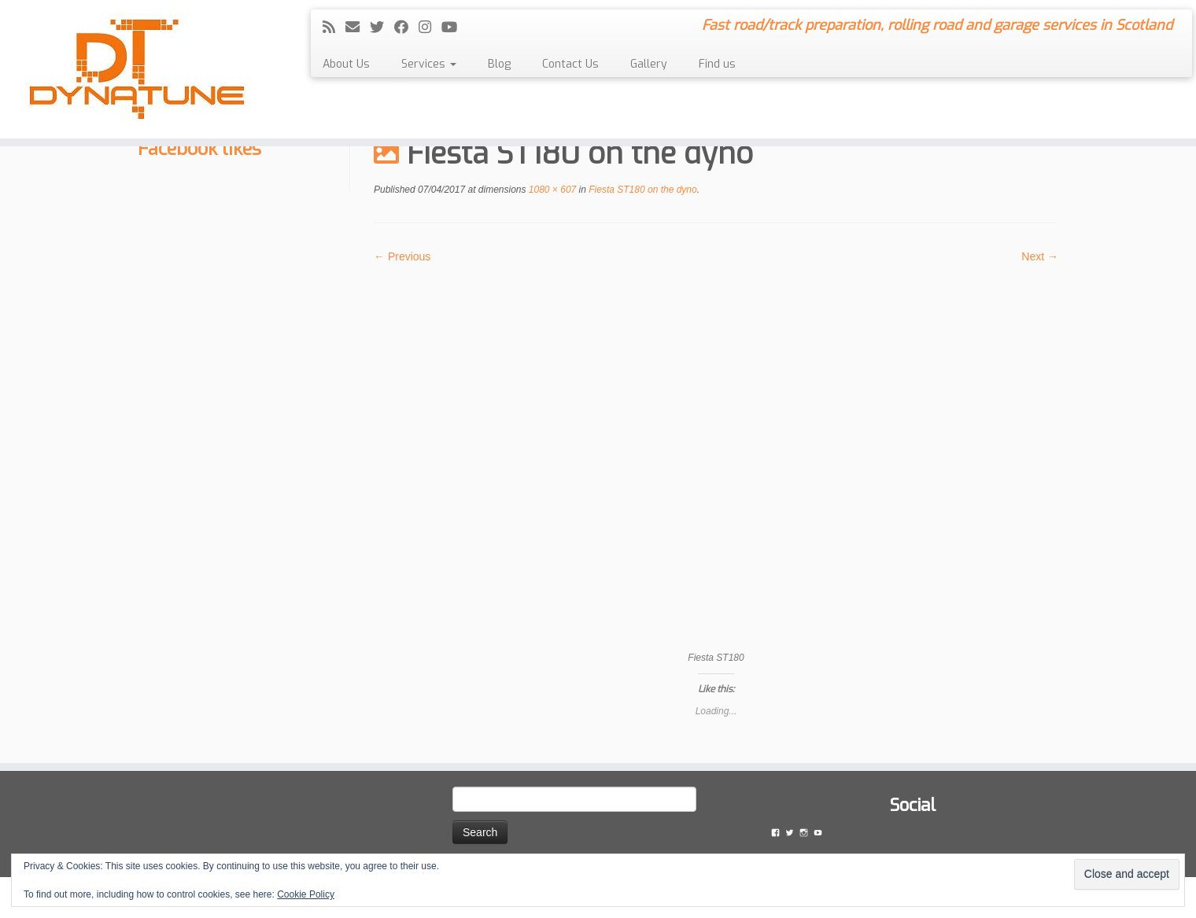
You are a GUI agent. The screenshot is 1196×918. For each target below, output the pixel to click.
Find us (717, 64)
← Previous (402, 256)
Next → (1039, 256)
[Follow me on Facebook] (406, 27)
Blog (499, 64)
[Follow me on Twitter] (382, 27)
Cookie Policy (305, 894)
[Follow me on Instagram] (430, 27)
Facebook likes (199, 148)
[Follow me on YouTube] (454, 27)
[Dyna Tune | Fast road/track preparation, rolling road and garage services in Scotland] (138, 69)
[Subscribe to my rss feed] (334, 27)
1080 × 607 (551, 189)
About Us (346, 64)
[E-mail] (357, 27)
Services (428, 64)
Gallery (648, 64)
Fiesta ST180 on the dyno (641, 189)
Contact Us (570, 64)
